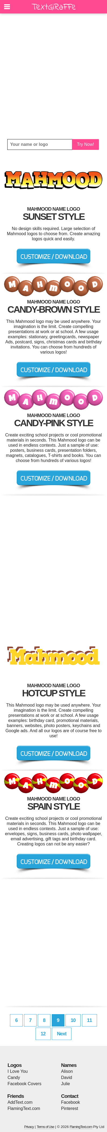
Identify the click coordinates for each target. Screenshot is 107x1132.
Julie (65, 1083)
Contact (69, 1096)
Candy (14, 1077)
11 (89, 1020)
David (66, 1077)
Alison (67, 1071)
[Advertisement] (53, 76)
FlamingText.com (24, 1108)
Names (69, 1065)
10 (73, 1020)
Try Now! (85, 144)
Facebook (70, 1102)
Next (61, 1033)
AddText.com (20, 1102)
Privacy (29, 1127)
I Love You (18, 1071)
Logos (15, 1065)
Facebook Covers (24, 1083)
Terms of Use (45, 1127)
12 (43, 1033)
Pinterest (69, 1108)
